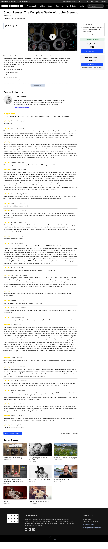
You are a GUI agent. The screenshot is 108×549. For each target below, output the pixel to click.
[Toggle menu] (107, 6)
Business (59, 6)
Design (50, 6)
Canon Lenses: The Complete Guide (11, 26)
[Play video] (52, 37)
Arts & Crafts (71, 6)
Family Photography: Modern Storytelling (38, 458)
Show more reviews (13, 433)
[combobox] (95, 6)
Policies (54, 539)
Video (42, 6)
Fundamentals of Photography (12, 458)
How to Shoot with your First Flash (39, 479)
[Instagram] (33, 529)
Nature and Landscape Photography (65, 458)
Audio (81, 6)
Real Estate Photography (61, 479)
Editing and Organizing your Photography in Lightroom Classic (13, 480)
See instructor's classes (21, 107)
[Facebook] (29, 529)
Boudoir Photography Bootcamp (39, 501)
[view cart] (87, 1)
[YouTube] (26, 529)
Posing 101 (6, 501)
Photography (32, 6)
